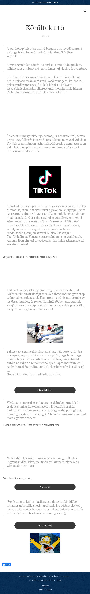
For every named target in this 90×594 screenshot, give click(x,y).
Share (6, 565)
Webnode (42, 580)
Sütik (59, 580)
